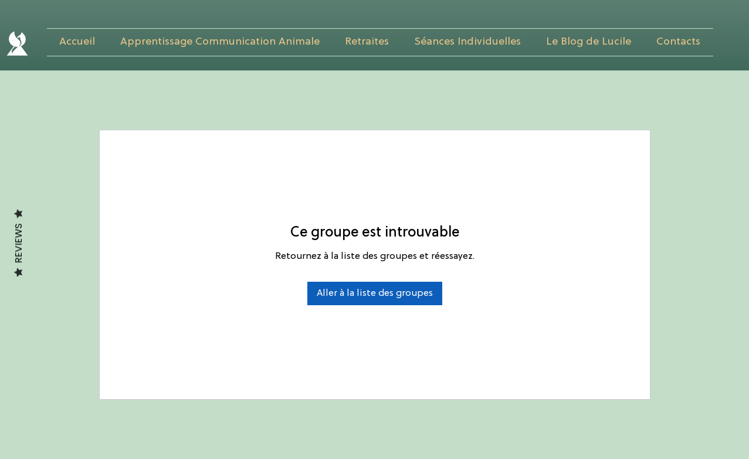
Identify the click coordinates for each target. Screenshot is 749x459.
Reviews (18, 244)
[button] (220, 42)
